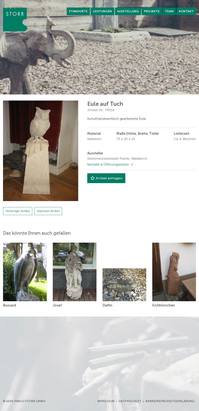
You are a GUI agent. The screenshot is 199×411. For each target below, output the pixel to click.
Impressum (105, 401)
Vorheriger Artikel (17, 211)
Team (169, 11)
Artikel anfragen (106, 178)
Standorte (78, 11)
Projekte (152, 11)
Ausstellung (128, 11)
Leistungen (102, 11)
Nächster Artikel (48, 211)
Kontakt (186, 11)
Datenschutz (130, 401)
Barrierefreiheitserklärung (169, 401)
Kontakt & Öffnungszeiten (108, 164)
